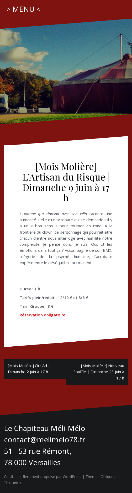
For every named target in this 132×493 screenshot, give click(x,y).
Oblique (107, 476)
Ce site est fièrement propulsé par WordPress (42, 476)
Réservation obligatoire (42, 314)
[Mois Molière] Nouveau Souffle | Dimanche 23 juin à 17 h (98, 372)
